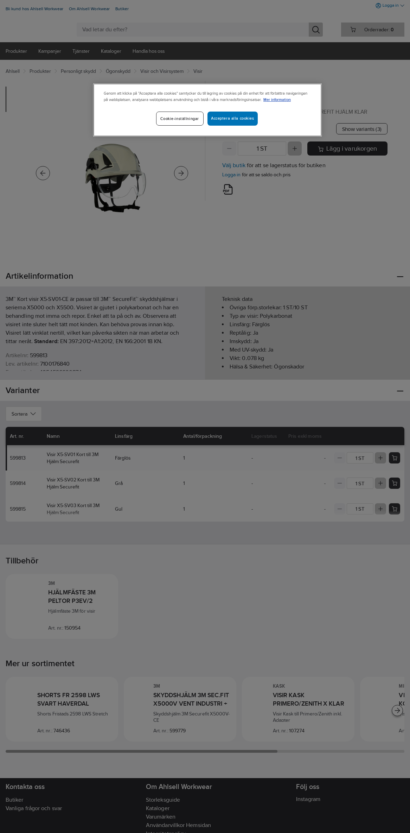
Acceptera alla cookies (232, 118)
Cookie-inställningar (179, 118)
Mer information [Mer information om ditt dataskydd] (277, 99)
